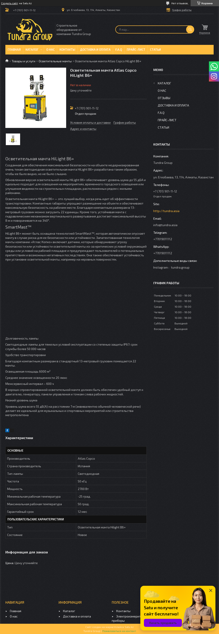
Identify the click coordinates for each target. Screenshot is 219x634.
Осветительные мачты (55, 61)
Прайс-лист (136, 49)
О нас (50, 49)
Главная (14, 49)
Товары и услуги (23, 61)
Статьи (155, 49)
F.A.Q (118, 49)
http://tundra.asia (166, 211)
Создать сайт (9, 3)
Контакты (67, 49)
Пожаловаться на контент (119, 630)
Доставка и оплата (95, 49)
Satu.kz (129, 626)
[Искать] (190, 29)
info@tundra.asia (165, 225)
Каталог (31, 49)
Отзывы (164, 98)
